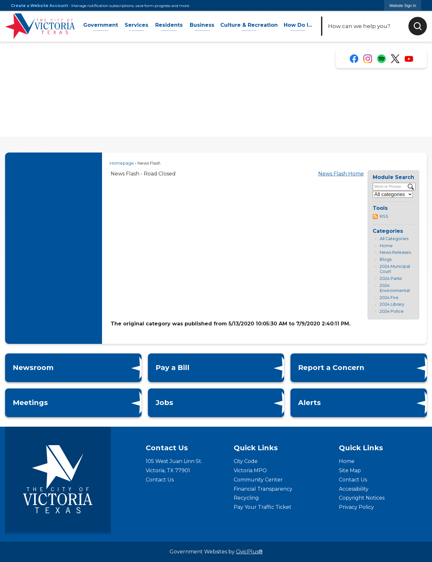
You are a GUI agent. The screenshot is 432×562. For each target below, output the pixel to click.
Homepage (122, 163)
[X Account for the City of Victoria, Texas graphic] (395, 58)
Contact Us (160, 480)
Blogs (386, 259)
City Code (246, 461)
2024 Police (392, 311)
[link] (402, 5)
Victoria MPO (250, 470)
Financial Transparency (263, 489)
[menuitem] (100, 26)
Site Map (350, 470)
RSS (384, 216)
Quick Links (256, 448)
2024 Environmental (395, 288)
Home (386, 245)
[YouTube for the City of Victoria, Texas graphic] (409, 58)
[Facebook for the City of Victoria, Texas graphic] (354, 58)
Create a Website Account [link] (39, 5)
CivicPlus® (249, 552)
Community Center (258, 480)
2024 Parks (391, 278)
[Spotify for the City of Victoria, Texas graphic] (381, 58)
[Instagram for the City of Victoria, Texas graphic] (367, 58)
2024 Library (392, 304)
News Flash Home (341, 174)
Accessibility (354, 489)
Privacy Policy (356, 507)
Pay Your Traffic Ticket (262, 507)
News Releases (395, 252)
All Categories (394, 238)
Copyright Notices (361, 498)
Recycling (246, 498)
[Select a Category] (393, 194)
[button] (417, 26)
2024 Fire (389, 297)
